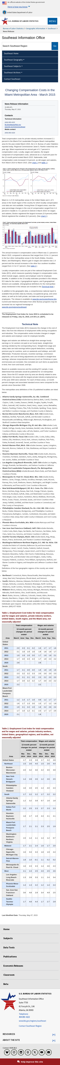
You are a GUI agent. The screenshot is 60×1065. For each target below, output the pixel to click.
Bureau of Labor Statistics (13, 28)
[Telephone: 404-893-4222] (35, 1015)
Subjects (8, 938)
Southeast (52, 28)
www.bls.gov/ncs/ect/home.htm (44, 299)
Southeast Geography (13, 59)
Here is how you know (17, 6)
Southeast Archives (12, 72)
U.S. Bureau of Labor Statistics (23, 21)
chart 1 (35, 163)
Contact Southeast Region (30, 1026)
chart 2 (43, 216)
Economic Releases (13, 965)
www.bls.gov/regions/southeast (15, 127)
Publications (10, 956)
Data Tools (9, 947)
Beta (5, 984)
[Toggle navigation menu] (52, 21)
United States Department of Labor (17, 12)
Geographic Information (35, 28)
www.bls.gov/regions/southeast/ (14, 307)
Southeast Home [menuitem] (11, 53)
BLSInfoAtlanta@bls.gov (13, 124)
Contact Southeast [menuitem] (12, 79)
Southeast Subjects (12, 66)
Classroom (9, 974)
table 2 (33, 266)
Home (6, 929)
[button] (53, 1034)
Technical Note (47, 287)
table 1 (44, 163)
